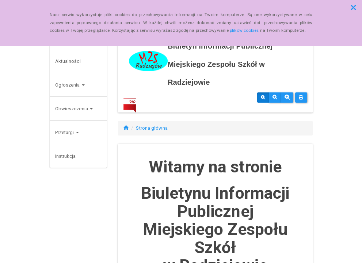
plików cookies (244, 30)
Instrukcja (65, 156)
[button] (353, 8)
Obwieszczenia (74, 108)
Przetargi (67, 132)
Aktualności (68, 61)
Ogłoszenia (70, 85)
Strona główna (151, 128)
